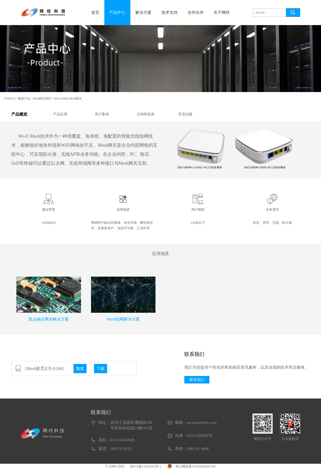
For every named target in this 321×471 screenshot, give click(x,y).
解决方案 (143, 12)
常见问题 (185, 115)
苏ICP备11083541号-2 (144, 468)
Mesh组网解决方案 (123, 320)
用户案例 (102, 115)
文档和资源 (145, 115)
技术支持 (170, 12)
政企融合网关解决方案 (49, 320)
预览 (80, 369)
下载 (101, 369)
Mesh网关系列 (42, 98)
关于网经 (222, 12)
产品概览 (20, 115)
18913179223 (121, 450)
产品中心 (117, 12)
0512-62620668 (123, 441)
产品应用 (60, 115)
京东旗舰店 (290, 440)
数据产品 (24, 98)
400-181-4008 (198, 450)
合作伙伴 (196, 12)
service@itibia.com (202, 424)
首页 (95, 12)
